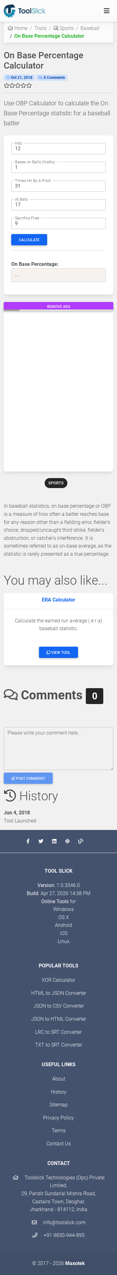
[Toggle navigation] (106, 11)
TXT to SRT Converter (58, 1045)
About (58, 1079)
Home (17, 28)
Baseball (90, 28)
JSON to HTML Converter (58, 1019)
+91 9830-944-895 (58, 1235)
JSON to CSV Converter (58, 1006)
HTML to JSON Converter (58, 993)
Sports (63, 28)
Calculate (29, 240)
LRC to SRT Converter (58, 1032)
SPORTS (56, 483)
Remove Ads (58, 306)
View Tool (58, 652)
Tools (40, 28)
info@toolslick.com (58, 1222)
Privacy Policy (58, 1118)
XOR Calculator (58, 980)
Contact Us (58, 1144)
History (58, 1092)
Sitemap (59, 1105)
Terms (59, 1131)
